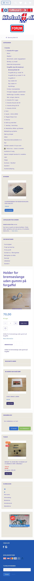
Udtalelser (7, 261)
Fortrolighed (7, 244)
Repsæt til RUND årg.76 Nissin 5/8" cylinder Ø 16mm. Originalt (16, 463)
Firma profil (7, 250)
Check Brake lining (12, 396)
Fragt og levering (9, 247)
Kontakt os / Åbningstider (11, 252)
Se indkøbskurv (24, 428)
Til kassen (14, 428)
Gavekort (6, 263)
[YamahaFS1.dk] (17, 10)
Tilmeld (7, 574)
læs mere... (15, 231)
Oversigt (6, 258)
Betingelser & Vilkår (10, 255)
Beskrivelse (9, 344)
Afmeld (13, 574)
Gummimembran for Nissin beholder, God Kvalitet (17, 202)
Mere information (8, 338)
